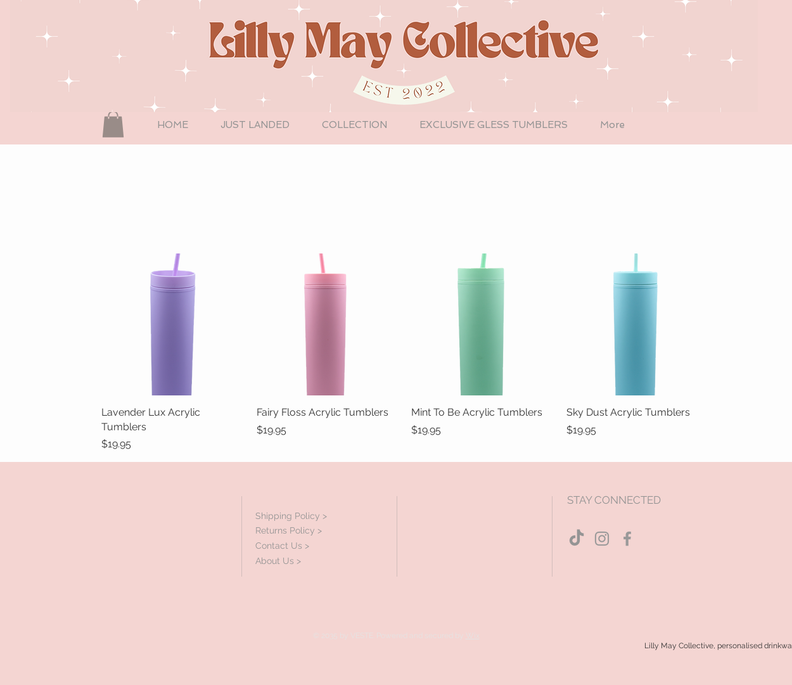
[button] (113, 124)
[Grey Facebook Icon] (627, 538)
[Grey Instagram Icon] (601, 538)
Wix (473, 635)
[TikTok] (576, 538)
